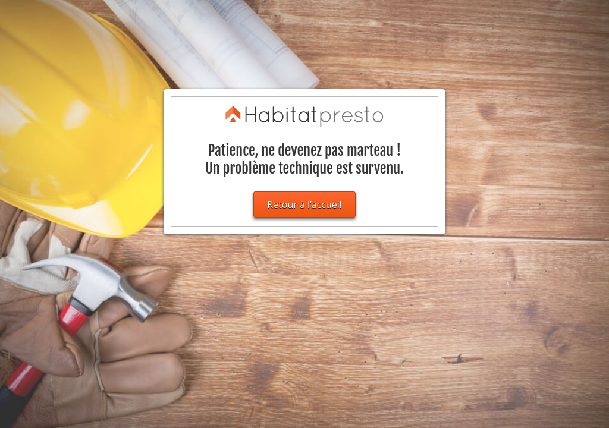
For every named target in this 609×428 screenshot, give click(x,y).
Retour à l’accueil (304, 204)
